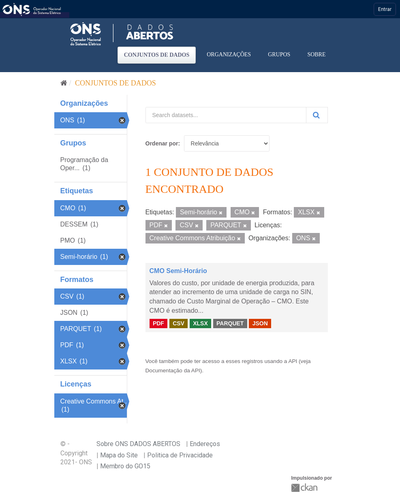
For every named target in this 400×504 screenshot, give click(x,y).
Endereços (205, 444)
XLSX (200, 323)
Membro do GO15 (125, 466)
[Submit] (317, 115)
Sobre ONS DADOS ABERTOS (138, 444)
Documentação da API (172, 370)
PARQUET (230, 323)
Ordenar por (161, 143)
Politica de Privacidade (180, 455)
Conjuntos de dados (157, 55)
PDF (158, 323)
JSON (260, 323)
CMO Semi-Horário (178, 270)
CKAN (305, 487)
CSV (178, 323)
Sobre (316, 54)
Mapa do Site (119, 455)
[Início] (63, 83)
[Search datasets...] (225, 115)
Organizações (229, 54)
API (292, 361)
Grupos (279, 54)
